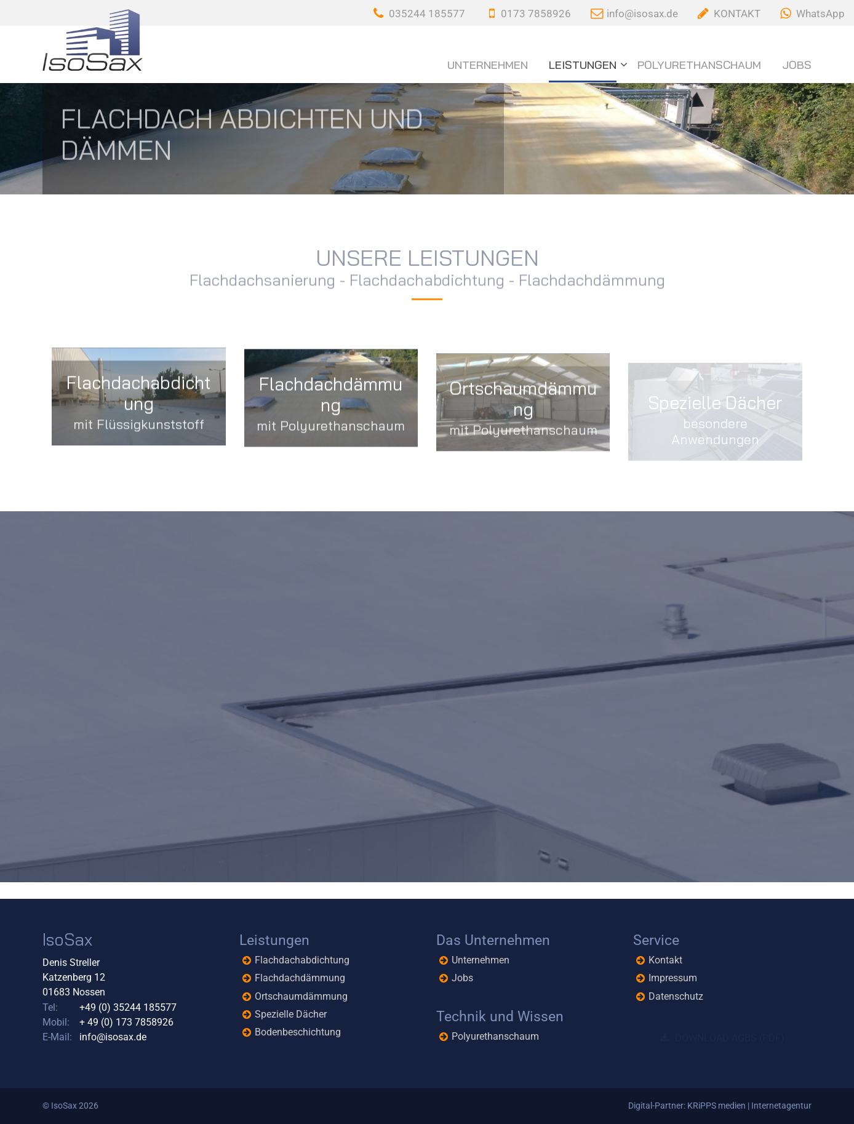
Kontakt (665, 960)
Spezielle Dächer (291, 1014)
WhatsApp (820, 13)
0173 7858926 (536, 13)
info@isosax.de (642, 13)
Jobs (797, 65)
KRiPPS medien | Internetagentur (749, 1105)
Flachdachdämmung (300, 978)
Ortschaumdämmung (301, 996)
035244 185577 (427, 13)
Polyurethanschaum (699, 65)
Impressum (672, 978)
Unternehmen (487, 65)
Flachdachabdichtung (302, 960)
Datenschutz (675, 996)
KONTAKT (737, 13)
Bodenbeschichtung (298, 1032)
